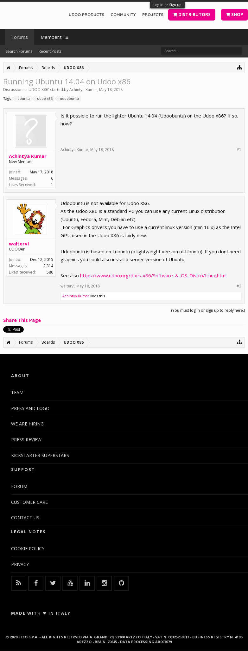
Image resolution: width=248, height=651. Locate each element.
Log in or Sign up (167, 4)
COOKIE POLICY (27, 549)
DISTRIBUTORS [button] (192, 14)
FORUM (19, 486)
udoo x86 (44, 98)
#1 (239, 149)
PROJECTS (152, 14)
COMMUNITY (123, 14)
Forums (19, 37)
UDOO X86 (38, 89)
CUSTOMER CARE (29, 502)
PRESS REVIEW (26, 440)
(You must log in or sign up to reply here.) (208, 310)
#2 (239, 286)
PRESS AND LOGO (30, 408)
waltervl (19, 243)
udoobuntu (68, 98)
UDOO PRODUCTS (86, 14)
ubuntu (23, 98)
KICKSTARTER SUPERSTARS (40, 455)
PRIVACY (20, 564)
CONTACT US (25, 518)
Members (51, 37)
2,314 (48, 265)
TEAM (17, 392)
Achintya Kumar (83, 89)
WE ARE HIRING (27, 424)
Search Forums (19, 51)
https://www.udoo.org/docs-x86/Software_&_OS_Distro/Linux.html (153, 275)
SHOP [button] (234, 14)
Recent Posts (50, 51)
